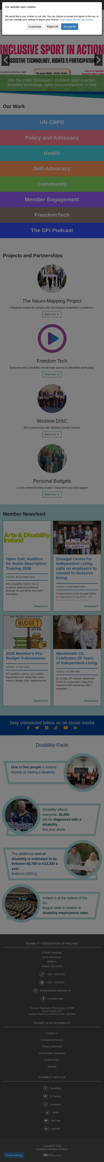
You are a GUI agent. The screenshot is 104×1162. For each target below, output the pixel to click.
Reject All (52, 26)
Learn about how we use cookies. (77, 19)
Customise (34, 26)
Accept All (69, 26)
